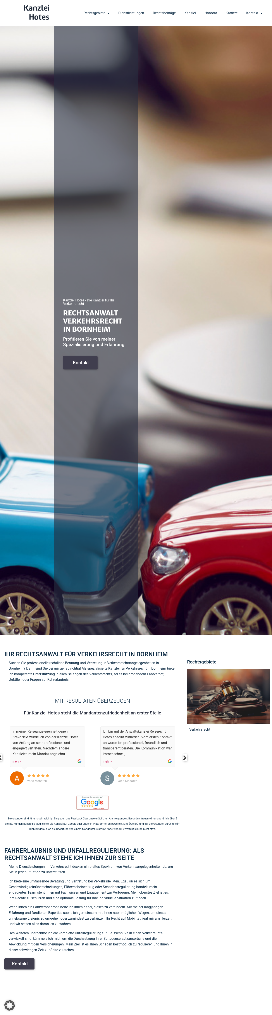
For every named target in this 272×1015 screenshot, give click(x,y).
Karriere (232, 13)
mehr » (17, 761)
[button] (9, 1005)
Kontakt (254, 13)
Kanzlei (190, 13)
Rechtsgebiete (97, 13)
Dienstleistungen (131, 13)
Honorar (211, 13)
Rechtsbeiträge (164, 13)
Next (186, 757)
